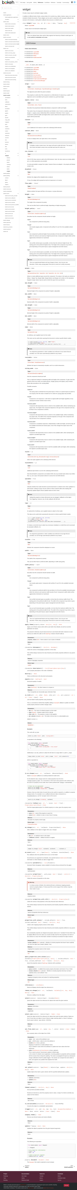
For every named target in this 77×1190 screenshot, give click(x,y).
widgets (7, 155)
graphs (6, 113)
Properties (7, 59)
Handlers (7, 19)
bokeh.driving (6, 81)
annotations (7, 97)
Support (41, 1180)
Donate (66, 1185)
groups (8, 160)
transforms (7, 151)
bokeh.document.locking (10, 79)
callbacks (7, 102)
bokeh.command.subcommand (12, 41)
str (30, 665)
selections (7, 133)
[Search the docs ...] (9, 8)
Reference (40, 2)
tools (6, 148)
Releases (53, 2)
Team (5, 1178)
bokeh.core (5, 48)
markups (9, 164)
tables (8, 169)
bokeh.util (5, 231)
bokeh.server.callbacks (10, 198)
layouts (6, 117)
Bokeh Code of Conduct (48, 1188)
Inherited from (32, 51)
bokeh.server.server (9, 206)
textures (7, 142)
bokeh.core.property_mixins (11, 61)
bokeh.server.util (8, 215)
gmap (6, 182)
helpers (6, 184)
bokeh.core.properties (10, 57)
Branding (5, 1180)
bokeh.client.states (9, 28)
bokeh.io (5, 88)
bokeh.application (7, 15)
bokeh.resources (7, 189)
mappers (7, 122)
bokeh (4, 12)
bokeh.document (7, 73)
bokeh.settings (6, 220)
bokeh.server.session (10, 209)
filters (6, 106)
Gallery (35, 2)
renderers (7, 128)
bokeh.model (6, 93)
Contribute (47, 2)
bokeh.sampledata (7, 191)
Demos (41, 1178)
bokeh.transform (7, 229)
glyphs (6, 110)
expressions (8, 104)
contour (6, 177)
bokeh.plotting (6, 175)
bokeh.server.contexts (10, 202)
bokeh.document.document (11, 75)
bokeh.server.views (9, 218)
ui (5, 153)
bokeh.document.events (10, 77)
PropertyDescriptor (32, 824)
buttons (8, 157)
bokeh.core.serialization (10, 66)
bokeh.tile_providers (7, 227)
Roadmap (6, 1176)
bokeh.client (6, 21)
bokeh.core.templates (10, 68)
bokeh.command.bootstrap (11, 39)
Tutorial (59, 2)
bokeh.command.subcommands (12, 44)
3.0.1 (17, 2)
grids (6, 115)
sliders (8, 166)
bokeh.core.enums (9, 50)
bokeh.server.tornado (10, 211)
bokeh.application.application (11, 17)
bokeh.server (6, 193)
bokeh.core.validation (10, 70)
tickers (6, 144)
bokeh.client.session (9, 26)
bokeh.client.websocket (10, 32)
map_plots (7, 119)
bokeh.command (7, 37)
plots (6, 124)
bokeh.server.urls (9, 213)
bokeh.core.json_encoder (11, 55)
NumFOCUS (23, 1184)
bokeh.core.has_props (10, 52)
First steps (22, 2)
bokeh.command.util (9, 46)
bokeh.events (6, 86)
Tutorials (41, 1176)
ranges (6, 126)
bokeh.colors (6, 35)
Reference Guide (25, 1180)
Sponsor (59, 1180)
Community (65, 2)
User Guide (24, 1176)
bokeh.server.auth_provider (11, 195)
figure (6, 180)
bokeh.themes (6, 224)
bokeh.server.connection (10, 200)
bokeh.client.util (8, 30)
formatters (7, 108)
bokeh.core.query (9, 64)
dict (28, 953)
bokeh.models (6, 95)
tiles (6, 146)
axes (6, 99)
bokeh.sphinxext (7, 222)
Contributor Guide (61, 1178)
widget (8, 171)
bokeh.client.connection (10, 23)
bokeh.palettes (6, 173)
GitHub (59, 1176)
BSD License (31, 1188)
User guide (29, 2)
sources (7, 137)
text (6, 140)
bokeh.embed (6, 84)
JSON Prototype (50, 43)
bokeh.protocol (6, 186)
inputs (8, 162)
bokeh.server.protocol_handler (12, 204)
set (28, 665)
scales (6, 131)
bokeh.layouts (6, 90)
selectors (7, 135)
